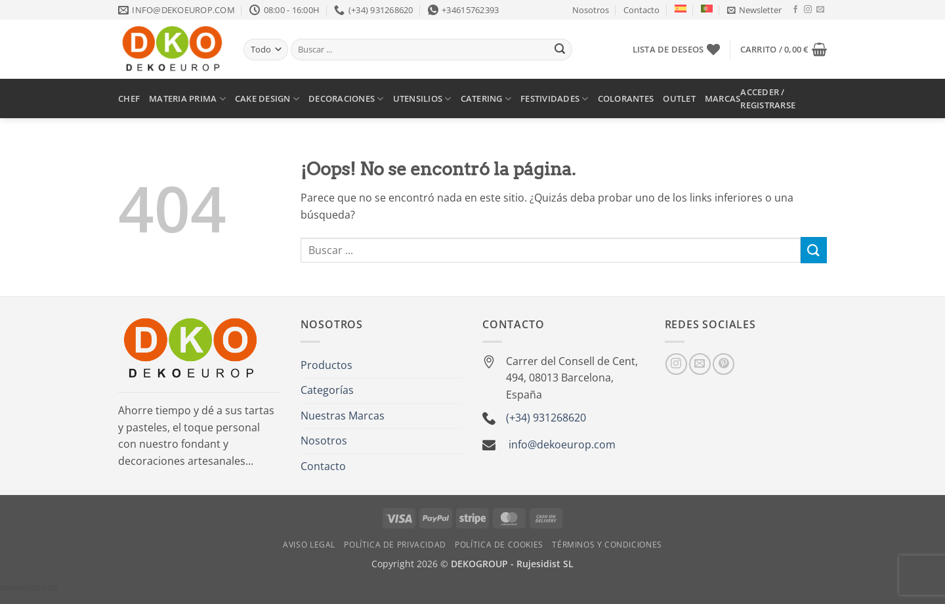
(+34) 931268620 (546, 417)
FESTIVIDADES (554, 99)
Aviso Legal (309, 544)
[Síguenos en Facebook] (795, 9)
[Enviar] (560, 50)
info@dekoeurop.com (562, 444)
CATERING (486, 99)
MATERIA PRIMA (187, 99)
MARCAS (723, 98)
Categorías (327, 390)
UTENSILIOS (422, 99)
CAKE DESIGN (267, 99)
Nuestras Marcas (343, 415)
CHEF (129, 98)
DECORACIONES (346, 99)
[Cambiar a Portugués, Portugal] (707, 8)
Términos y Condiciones (607, 544)
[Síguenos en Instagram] (808, 9)
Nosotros (590, 10)
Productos (326, 365)
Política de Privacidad (395, 544)
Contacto (641, 10)
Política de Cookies (499, 544)
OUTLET (679, 98)
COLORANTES (626, 98)
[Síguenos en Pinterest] (723, 364)
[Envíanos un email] (820, 9)
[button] (754, 9)
